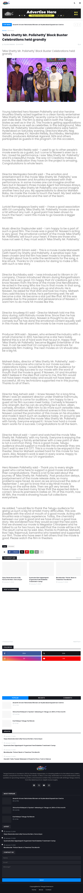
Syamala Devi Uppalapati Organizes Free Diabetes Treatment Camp (39, 579)
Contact (48, 890)
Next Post (76, 642)
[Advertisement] (41, 678)
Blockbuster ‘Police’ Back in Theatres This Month (66, 579)
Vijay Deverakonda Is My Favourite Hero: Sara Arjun (12, 579)
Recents (41, 698)
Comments (67, 698)
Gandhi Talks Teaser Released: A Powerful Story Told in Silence (27, 759)
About (41, 890)
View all (78, 558)
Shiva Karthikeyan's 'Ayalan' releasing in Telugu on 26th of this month (39, 712)
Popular (15, 698)
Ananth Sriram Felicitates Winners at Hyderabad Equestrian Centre (38, 25)
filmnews (11, 30)
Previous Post (8, 642)
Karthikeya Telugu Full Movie (23, 721)
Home (4, 30)
